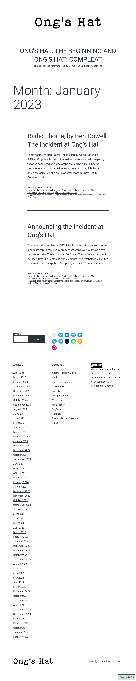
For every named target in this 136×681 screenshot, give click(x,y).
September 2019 (22, 614)
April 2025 (18, 427)
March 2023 (19, 532)
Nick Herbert (58, 404)
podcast (90, 195)
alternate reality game (43, 195)
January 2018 (20, 632)
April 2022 (18, 582)
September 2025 (22, 404)
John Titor (57, 391)
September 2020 (22, 609)
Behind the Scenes (76, 190)
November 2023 (21, 495)
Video (55, 422)
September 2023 (22, 504)
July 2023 (18, 514)
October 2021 (20, 595)
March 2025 (19, 432)
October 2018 (20, 627)
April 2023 (18, 527)
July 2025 (18, 413)
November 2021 (21, 591)
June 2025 (18, 418)
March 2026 (19, 377)
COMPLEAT (58, 386)
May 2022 (18, 577)
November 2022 (21, 550)
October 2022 (20, 555)
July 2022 (18, 568)
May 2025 (18, 422)
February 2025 (21, 436)
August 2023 (20, 509)
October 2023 (20, 500)
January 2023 (20, 541)
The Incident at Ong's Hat (66, 192)
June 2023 (18, 518)
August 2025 (20, 409)
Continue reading (37, 177)
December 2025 (21, 391)
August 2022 (20, 564)
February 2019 (21, 623)
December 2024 (21, 445)
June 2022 (18, 573)
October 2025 (20, 400)
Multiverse (32, 192)
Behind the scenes (61, 281)
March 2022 (19, 586)
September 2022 (22, 559)
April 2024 (18, 473)
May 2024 (18, 468)
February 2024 (21, 482)
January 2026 (20, 386)
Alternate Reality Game (51, 190)
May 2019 (18, 618)
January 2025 (20, 441)
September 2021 (22, 600)
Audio (64, 190)
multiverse (72, 195)
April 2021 (18, 605)
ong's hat (82, 195)
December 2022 (21, 545)
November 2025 (21, 395)
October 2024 (20, 454)
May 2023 (18, 523)
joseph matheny (60, 195)
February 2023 (21, 536)
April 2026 (18, 372)
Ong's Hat (42, 192)
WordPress (116, 661)
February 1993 (21, 636)
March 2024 (19, 477)
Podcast (50, 192)
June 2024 (18, 463)
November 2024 (21, 450)
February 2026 (21, 382)
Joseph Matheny (91, 190)
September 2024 (22, 459)
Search (17, 334)
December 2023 (21, 491)
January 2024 (20, 486)
